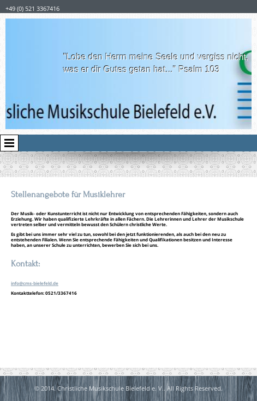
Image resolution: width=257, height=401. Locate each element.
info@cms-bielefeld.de (34, 283)
